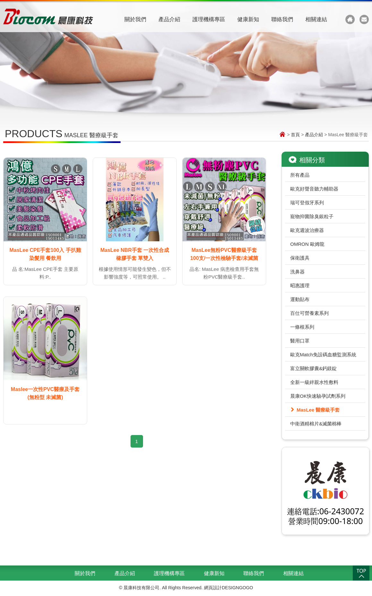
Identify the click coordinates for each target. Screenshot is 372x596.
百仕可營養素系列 (309, 313)
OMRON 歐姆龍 (307, 244)
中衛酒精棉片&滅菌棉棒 (316, 423)
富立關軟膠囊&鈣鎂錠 (313, 368)
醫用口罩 (299, 340)
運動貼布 (299, 299)
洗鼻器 (297, 271)
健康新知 (248, 19)
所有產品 (299, 175)
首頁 (295, 134)
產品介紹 (169, 19)
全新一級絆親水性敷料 (314, 382)
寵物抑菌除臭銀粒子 (312, 216)
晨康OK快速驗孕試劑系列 (317, 396)
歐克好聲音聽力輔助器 (314, 188)
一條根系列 (302, 327)
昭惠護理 (299, 285)
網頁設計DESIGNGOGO (228, 587)
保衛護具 (299, 258)
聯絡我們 (282, 19)
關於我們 (135, 19)
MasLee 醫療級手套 (318, 410)
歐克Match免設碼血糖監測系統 (323, 354)
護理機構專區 (208, 19)
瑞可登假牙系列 (307, 202)
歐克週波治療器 (307, 230)
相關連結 (316, 19)
